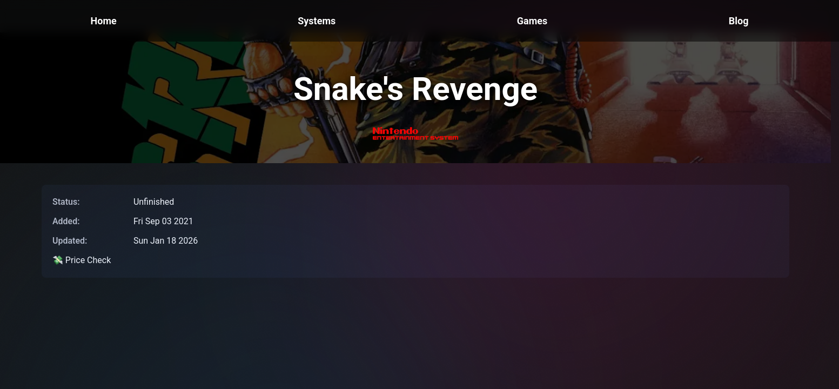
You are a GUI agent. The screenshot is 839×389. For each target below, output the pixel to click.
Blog (739, 20)
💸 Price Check (81, 260)
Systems (316, 20)
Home (104, 20)
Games (532, 20)
